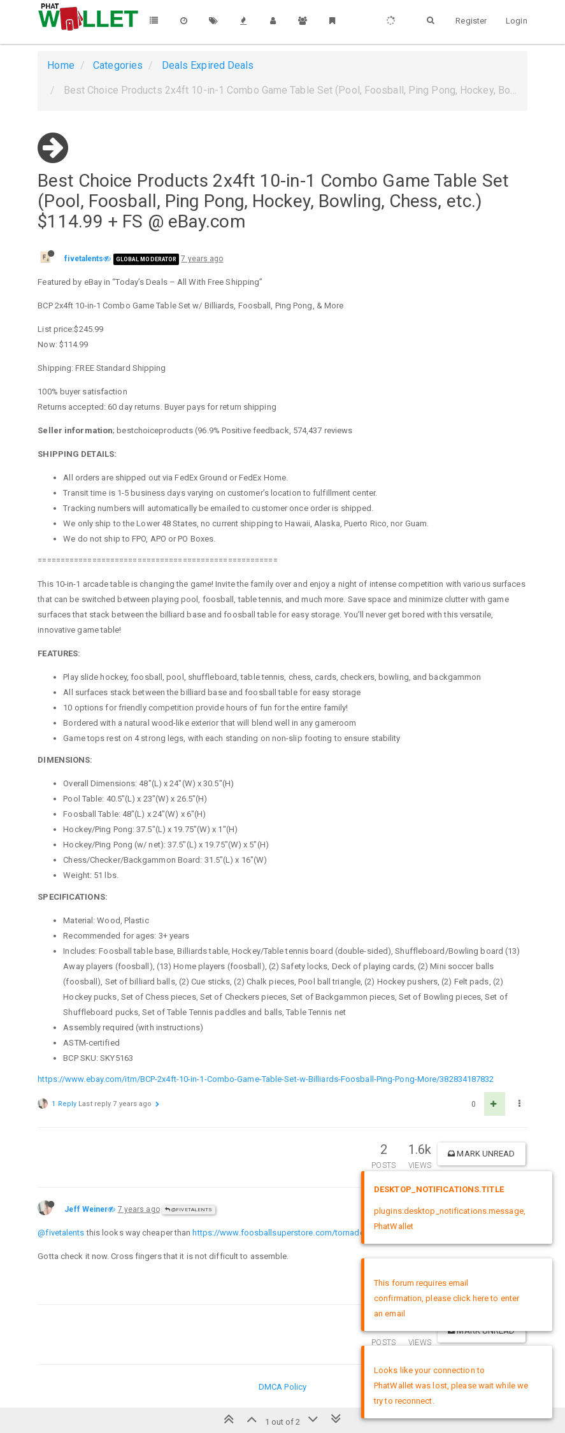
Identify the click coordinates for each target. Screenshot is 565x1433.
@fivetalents (188, 1210)
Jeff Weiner (86, 1209)
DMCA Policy (282, 1387)
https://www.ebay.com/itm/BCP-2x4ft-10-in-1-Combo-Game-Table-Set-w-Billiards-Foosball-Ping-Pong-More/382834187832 (266, 1079)
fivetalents (83, 258)
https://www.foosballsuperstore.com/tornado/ (280, 1232)
